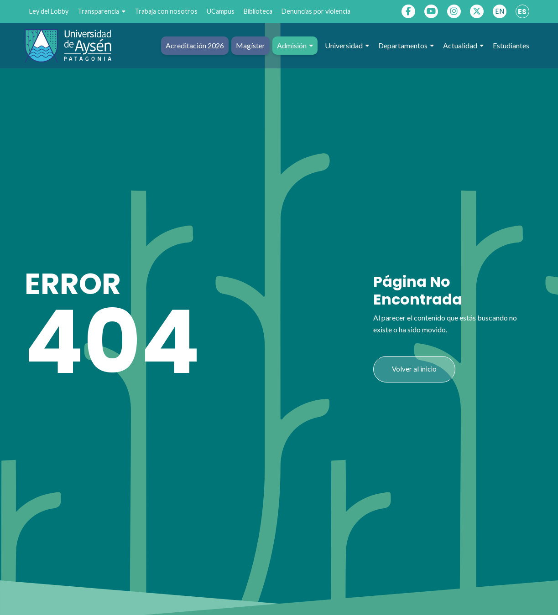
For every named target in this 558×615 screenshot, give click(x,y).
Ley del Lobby (48, 11)
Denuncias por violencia (316, 11)
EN (499, 11)
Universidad (347, 45)
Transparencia (101, 11)
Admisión (295, 45)
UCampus (221, 11)
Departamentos (406, 45)
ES (522, 11)
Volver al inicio (414, 369)
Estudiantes (511, 45)
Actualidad (463, 45)
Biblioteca (258, 11)
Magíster (250, 45)
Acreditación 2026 (195, 45)
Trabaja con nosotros (166, 11)
